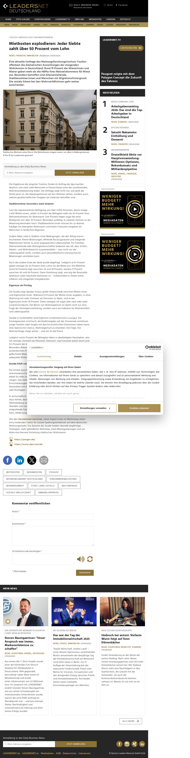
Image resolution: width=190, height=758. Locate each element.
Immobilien (134, 25)
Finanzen (54, 25)
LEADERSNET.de (11, 753)
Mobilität (66, 25)
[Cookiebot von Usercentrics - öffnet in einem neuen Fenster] (147, 347)
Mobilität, (126, 647)
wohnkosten (34, 472)
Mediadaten (95, 19)
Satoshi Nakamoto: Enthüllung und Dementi (124, 136)
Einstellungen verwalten (95, 408)
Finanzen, (21, 56)
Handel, (122, 174)
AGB (58, 753)
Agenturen (26, 25)
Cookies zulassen (139, 408)
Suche (108, 5)
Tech (45, 25)
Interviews (121, 25)
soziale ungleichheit (18, 493)
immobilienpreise (48, 493)
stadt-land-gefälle (43, 486)
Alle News (131, 721)
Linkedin (110, 19)
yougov (54, 472)
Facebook (121, 5)
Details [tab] (78, 356)
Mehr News (10, 588)
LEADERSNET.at (30, 753)
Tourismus (78, 25)
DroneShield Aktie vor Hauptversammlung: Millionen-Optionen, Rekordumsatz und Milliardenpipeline (126, 162)
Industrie (116, 176)
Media (15, 25)
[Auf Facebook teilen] (7, 460)
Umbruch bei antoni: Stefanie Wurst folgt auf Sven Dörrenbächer (121, 639)
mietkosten (13, 472)
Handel (37, 25)
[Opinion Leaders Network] (138, 8)
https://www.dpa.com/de (25, 444)
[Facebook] (119, 744)
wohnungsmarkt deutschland (24, 479)
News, (12, 56)
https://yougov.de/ (22, 439)
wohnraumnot (15, 486)
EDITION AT (125, 19)
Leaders (109, 25)
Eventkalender (42, 19)
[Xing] (135, 744)
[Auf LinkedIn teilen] (19, 460)
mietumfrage (69, 486)
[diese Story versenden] (43, 460)
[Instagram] (127, 744)
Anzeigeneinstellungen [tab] (111, 356)
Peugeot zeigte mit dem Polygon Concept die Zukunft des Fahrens (121, 77)
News (7, 25)
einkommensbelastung (63, 479)
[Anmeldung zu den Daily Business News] (30, 173)
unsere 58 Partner (48, 371)
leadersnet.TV (62, 19)
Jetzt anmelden (75, 173)
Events (100, 25)
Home (8, 19)
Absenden (85, 573)
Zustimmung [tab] (44, 356)
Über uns (79, 19)
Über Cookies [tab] (146, 356)
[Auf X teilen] (31, 460)
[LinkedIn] (142, 744)
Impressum (84, 753)
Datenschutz (69, 753)
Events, (64, 643)
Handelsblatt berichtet (30, 419)
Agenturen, (17, 653)
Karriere (90, 25)
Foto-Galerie (23, 19)
